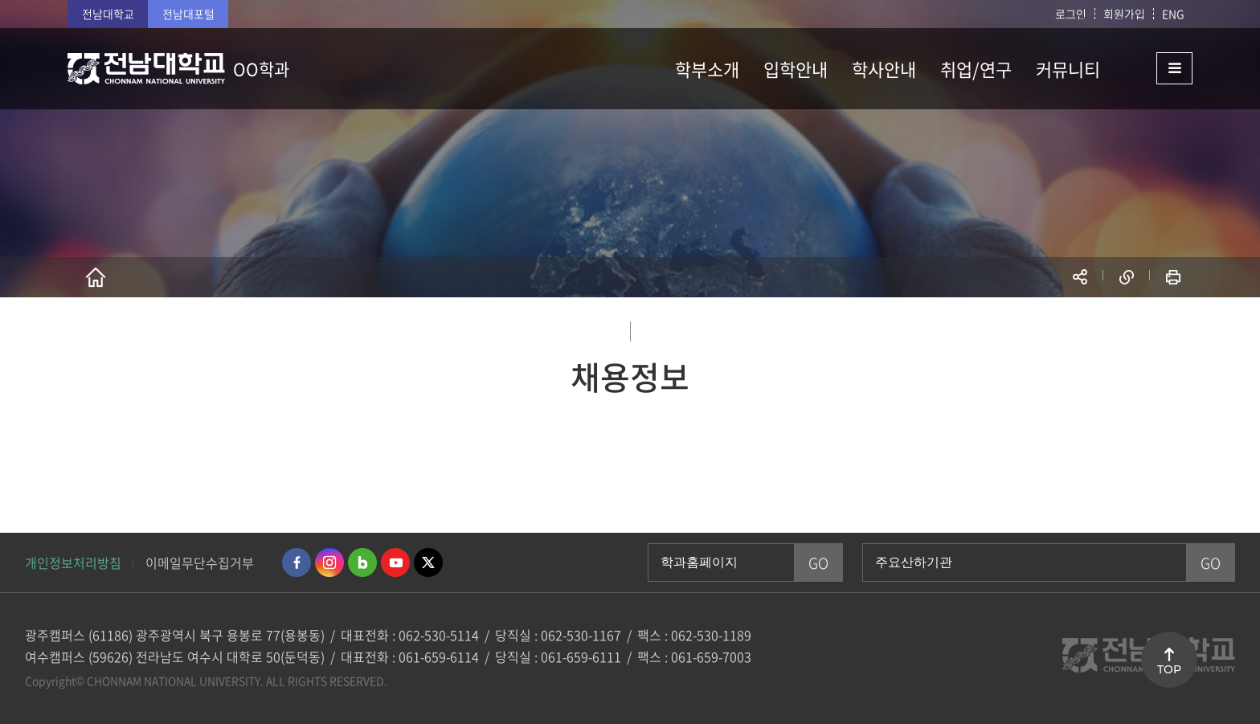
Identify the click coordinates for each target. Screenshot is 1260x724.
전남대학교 (108, 14)
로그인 (1070, 13)
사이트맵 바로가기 (1152, 68)
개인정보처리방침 (73, 562)
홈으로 (96, 277)
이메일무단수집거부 (199, 562)
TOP (1169, 669)
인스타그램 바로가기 (329, 562)
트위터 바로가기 (428, 562)
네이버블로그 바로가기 (362, 562)
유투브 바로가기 (395, 562)
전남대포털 (188, 14)
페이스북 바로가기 (296, 562)
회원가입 (1124, 13)
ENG (1173, 13)
